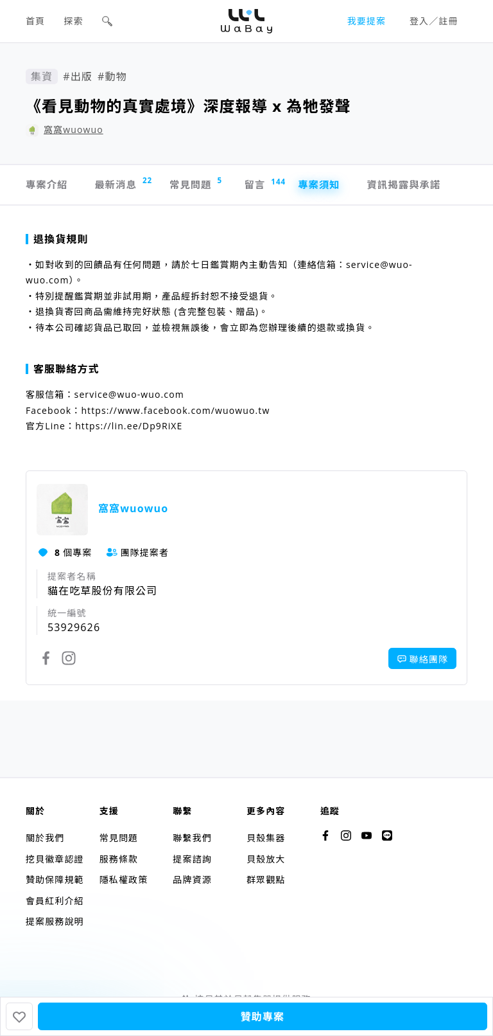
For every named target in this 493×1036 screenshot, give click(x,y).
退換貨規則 (57, 241)
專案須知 (332, 186)
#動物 (112, 76)
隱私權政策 (123, 879)
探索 (73, 21)
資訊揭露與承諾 (421, 186)
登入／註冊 (434, 21)
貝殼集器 (265, 838)
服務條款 (118, 859)
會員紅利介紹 (55, 901)
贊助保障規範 (55, 879)
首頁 (35, 21)
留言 (272, 185)
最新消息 (126, 184)
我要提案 (366, 21)
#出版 (77, 76)
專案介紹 (47, 186)
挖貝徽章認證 (55, 859)
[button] (107, 21)
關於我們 (45, 838)
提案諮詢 (192, 859)
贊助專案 (262, 1017)
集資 (42, 76)
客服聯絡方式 (62, 371)
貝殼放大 (265, 859)
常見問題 (203, 184)
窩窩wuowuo (73, 129)
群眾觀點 (265, 879)
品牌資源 (192, 879)
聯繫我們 (192, 838)
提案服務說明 (55, 921)
